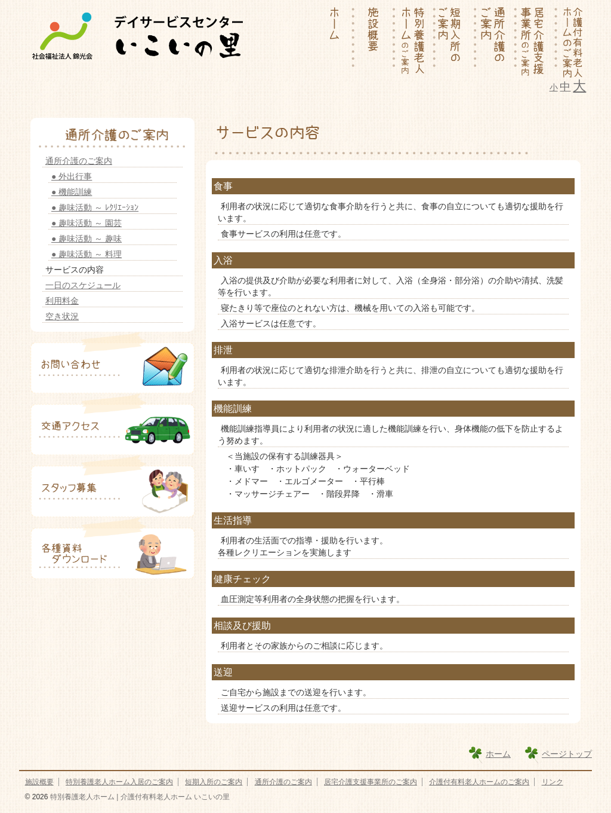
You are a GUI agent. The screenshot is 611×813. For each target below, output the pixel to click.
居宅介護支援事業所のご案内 (370, 782)
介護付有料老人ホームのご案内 (479, 782)
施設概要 (39, 782)
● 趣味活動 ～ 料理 (86, 254)
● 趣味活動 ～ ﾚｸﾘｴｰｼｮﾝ (94, 207)
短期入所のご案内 (213, 782)
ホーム (498, 754)
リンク (552, 782)
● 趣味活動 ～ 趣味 (86, 238)
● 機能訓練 (71, 192)
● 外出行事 (71, 176)
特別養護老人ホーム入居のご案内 (119, 782)
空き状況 (62, 316)
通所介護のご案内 (78, 161)
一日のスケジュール (83, 285)
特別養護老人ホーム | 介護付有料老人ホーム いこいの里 (138, 797)
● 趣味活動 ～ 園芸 (86, 223)
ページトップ (567, 754)
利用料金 (62, 300)
